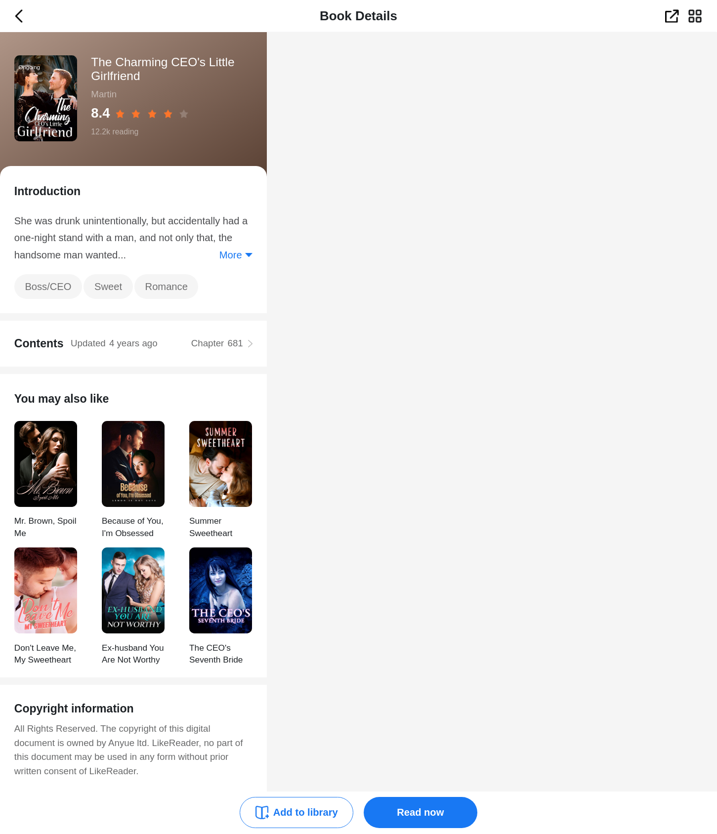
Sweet (108, 286)
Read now (420, 812)
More (230, 255)
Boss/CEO (48, 286)
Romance (166, 286)
